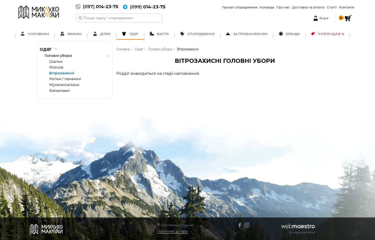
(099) (147, 7)
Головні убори (160, 49)
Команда (267, 7)
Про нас (283, 7)
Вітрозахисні (61, 73)
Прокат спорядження (239, 7)
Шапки (55, 61)
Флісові (56, 67)
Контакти (346, 7)
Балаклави (59, 90)
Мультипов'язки (64, 85)
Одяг (139, 49)
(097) (100, 6)
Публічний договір (172, 231)
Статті (332, 7)
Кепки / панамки (65, 79)
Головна (123, 49)
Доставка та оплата (308, 7)
